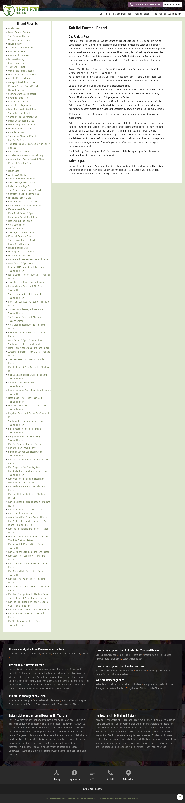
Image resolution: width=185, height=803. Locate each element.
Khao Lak (46, 653)
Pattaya (76, 653)
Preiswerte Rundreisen (107, 670)
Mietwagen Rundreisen (160, 670)
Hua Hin (36, 653)
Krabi (67, 653)
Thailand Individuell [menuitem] (121, 14)
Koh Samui (58, 653)
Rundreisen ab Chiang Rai (74, 700)
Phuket (85, 653)
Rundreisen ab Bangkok (20, 700)
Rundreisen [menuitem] (104, 14)
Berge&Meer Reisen (132, 659)
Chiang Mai (24, 653)
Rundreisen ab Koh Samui (21, 704)
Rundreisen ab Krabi (46, 704)
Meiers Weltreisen (153, 655)
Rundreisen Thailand (92, 789)
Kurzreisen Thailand (116, 688)
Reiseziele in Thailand (51, 649)
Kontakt (110, 779)
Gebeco (167, 655)
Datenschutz (129, 779)
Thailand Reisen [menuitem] (141, 14)
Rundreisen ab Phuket (69, 704)
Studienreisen (127, 670)
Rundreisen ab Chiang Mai (47, 700)
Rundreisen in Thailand (130, 684)
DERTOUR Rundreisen (106, 655)
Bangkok (13, 653)
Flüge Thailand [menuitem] (159, 14)
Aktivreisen (141, 670)
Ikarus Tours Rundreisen (130, 655)
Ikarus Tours (103, 659)
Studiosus (116, 659)
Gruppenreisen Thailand (155, 684)
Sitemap (56, 779)
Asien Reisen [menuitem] (174, 14)
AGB (92, 779)
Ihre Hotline (145, 4)
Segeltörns (132, 688)
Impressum (74, 779)
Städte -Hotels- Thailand (152, 688)
